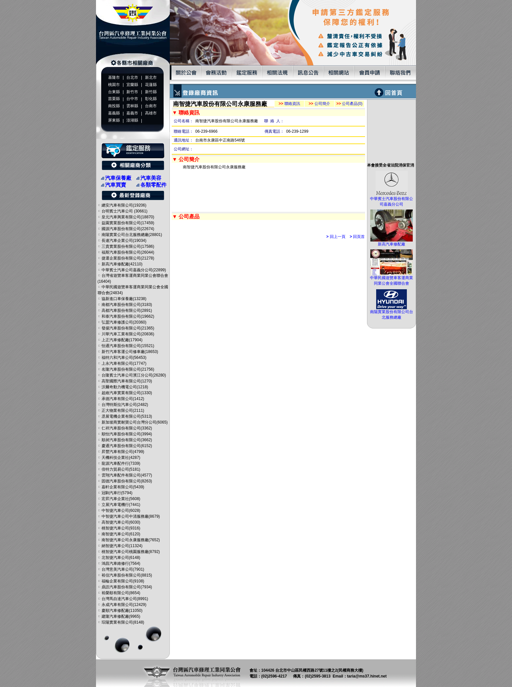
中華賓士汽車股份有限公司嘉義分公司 (391, 200)
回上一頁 (335, 236)
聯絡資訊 (289, 103)
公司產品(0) (349, 103)
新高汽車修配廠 (391, 242)
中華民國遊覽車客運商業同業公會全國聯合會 (391, 279)
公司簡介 (319, 103)
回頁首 (357, 236)
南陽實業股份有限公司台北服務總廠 (391, 313)
